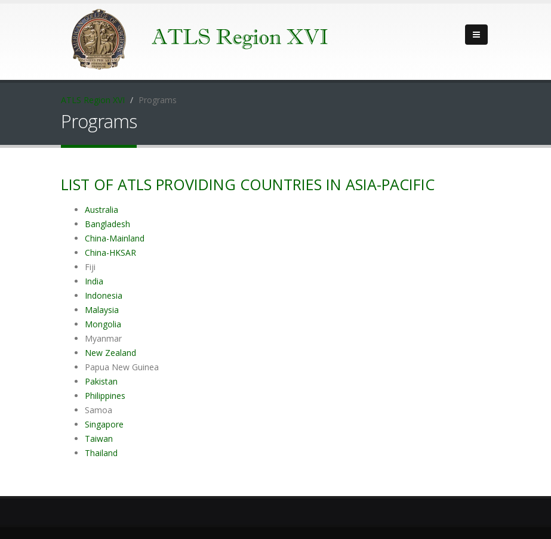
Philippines (105, 395)
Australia (101, 209)
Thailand (101, 453)
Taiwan (99, 438)
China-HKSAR (110, 252)
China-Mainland (114, 238)
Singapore (104, 424)
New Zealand (110, 352)
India (94, 281)
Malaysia (102, 309)
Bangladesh (107, 224)
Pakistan (101, 381)
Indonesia (103, 295)
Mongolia (103, 324)
